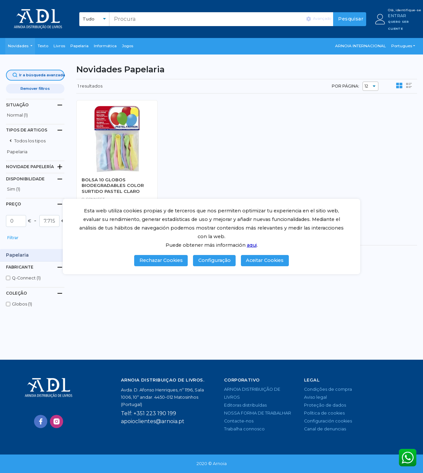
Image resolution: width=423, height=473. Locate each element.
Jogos (127, 46)
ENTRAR (397, 15)
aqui (252, 245)
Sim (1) (13, 189)
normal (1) (17, 115)
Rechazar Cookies (161, 260)
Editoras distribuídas (245, 405)
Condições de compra (328, 389)
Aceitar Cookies (265, 260)
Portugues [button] (401, 46)
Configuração (214, 260)
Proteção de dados (325, 405)
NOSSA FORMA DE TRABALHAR (257, 413)
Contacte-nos (238, 420)
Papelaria (79, 46)
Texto (43, 46)
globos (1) (22, 304)
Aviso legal (315, 397)
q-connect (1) (26, 277)
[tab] (35, 105)
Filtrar (13, 237)
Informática (105, 46)
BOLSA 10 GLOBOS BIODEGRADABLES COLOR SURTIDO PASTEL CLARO (113, 185)
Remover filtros (35, 88)
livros (59, 46)
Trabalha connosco (244, 428)
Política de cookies (324, 413)
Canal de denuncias (325, 428)
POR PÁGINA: (345, 86)
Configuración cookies (328, 420)
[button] (20, 46)
